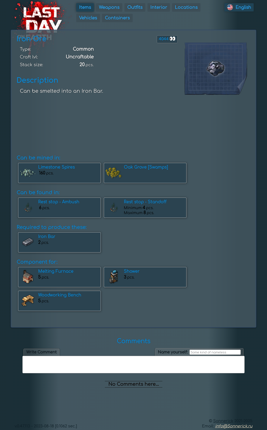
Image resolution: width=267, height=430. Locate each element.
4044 (167, 39)
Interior (158, 7)
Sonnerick (223, 421)
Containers (117, 18)
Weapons (109, 7)
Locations (186, 7)
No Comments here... (133, 384)
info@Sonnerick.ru (233, 426)
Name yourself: (173, 352)
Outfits (135, 7)
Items (85, 7)
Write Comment (41, 352)
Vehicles (88, 18)
